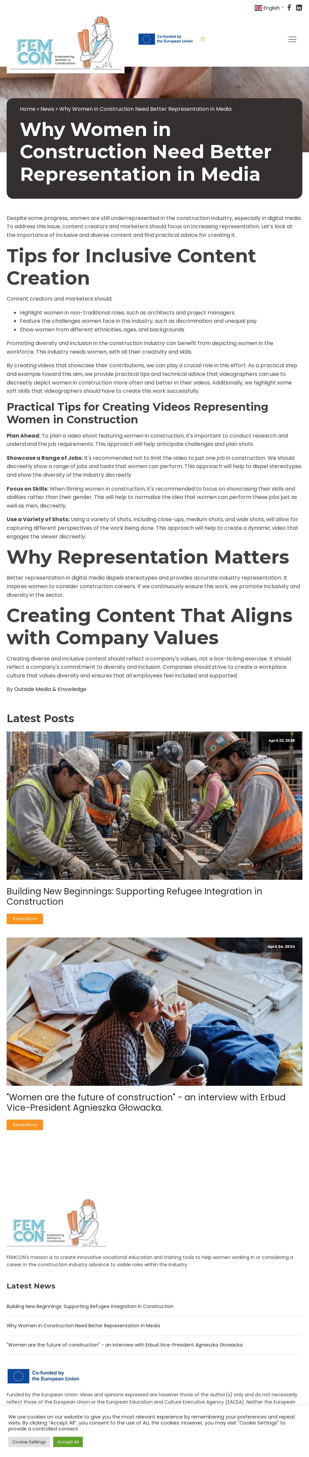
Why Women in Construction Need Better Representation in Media (83, 1325)
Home (27, 109)
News (47, 109)
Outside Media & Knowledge (50, 689)
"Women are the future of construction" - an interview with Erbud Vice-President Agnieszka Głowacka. (146, 1102)
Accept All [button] (68, 1442)
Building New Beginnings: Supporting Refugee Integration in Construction (134, 896)
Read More (25, 919)
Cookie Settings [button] (29, 1442)
